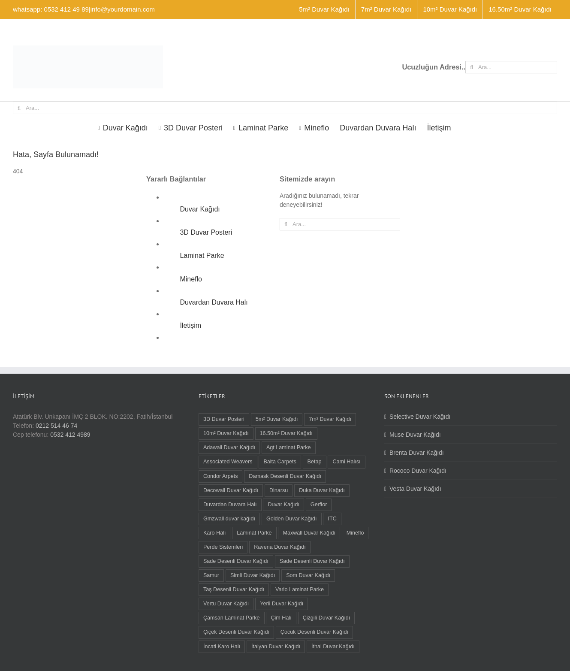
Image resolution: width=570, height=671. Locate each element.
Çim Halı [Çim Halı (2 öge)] (281, 618)
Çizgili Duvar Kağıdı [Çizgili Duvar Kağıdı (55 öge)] (326, 618)
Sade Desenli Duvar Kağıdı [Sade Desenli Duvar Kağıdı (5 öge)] (235, 561)
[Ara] (471, 67)
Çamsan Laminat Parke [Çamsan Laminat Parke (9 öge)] (231, 618)
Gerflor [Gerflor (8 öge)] (319, 505)
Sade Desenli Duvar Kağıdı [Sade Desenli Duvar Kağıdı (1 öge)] (312, 561)
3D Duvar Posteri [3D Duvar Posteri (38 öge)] (223, 419)
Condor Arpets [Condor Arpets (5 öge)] (220, 476)
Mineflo (191, 279)
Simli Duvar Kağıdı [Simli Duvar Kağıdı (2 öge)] (252, 575)
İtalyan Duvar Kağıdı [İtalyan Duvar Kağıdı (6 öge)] (275, 647)
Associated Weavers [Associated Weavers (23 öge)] (228, 462)
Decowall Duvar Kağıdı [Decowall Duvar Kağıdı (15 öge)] (230, 490)
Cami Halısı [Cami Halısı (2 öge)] (346, 462)
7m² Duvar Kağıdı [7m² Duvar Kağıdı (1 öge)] (330, 419)
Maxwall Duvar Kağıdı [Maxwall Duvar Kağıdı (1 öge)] (309, 533)
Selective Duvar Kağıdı (419, 416)
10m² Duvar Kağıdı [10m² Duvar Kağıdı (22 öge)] (226, 433)
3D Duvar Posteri (206, 232)
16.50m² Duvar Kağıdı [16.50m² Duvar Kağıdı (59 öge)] (286, 433)
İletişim (190, 325)
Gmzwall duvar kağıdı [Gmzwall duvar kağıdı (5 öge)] (229, 519)
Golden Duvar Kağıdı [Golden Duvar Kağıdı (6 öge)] (291, 519)
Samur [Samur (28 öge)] (211, 575)
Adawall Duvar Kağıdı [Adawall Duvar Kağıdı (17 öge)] (229, 447)
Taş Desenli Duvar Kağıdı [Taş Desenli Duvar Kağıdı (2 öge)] (233, 589)
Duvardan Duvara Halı (213, 302)
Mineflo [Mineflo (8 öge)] (355, 533)
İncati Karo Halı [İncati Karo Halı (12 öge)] (221, 647)
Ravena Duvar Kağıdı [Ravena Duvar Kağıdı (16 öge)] (279, 547)
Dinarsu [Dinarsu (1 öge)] (278, 490)
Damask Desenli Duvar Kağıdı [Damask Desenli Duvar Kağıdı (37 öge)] (285, 476)
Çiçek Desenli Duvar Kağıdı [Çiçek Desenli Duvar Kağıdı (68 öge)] (236, 632)
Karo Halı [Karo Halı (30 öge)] (214, 533)
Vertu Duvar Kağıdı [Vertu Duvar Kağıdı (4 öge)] (226, 604)
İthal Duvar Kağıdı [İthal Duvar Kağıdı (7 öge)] (333, 647)
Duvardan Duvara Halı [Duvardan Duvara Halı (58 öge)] (230, 505)
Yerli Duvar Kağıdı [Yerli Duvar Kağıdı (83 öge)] (281, 604)
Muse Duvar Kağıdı (415, 434)
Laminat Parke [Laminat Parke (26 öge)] (254, 533)
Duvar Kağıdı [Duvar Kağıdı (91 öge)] (283, 505)
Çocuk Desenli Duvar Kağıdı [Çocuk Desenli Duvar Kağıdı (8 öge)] (314, 632)
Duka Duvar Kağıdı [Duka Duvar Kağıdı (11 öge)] (321, 490)
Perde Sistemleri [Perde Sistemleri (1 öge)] (223, 547)
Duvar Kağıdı (200, 209)
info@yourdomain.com (122, 9)
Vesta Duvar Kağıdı (415, 488)
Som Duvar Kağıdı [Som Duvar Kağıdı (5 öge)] (308, 575)
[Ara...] (511, 67)
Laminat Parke (202, 255)
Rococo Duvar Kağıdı (417, 470)
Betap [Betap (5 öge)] (315, 462)
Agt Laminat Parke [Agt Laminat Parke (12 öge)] (288, 447)
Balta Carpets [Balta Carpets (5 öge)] (279, 462)
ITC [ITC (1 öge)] (332, 519)
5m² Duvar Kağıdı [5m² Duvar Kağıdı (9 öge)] (277, 419)
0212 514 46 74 (56, 425)
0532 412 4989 (70, 434)
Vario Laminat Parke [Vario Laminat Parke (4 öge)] (299, 589)
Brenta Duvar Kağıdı (416, 452)
